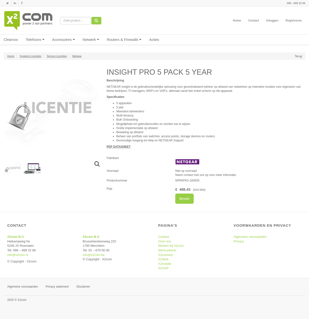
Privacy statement (57, 286)
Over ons (164, 241)
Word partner (167, 250)
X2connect (165, 255)
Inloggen (272, 20)
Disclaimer (83, 286)
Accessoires (63, 39)
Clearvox (11, 39)
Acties (154, 39)
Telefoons (35, 39)
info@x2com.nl (17, 255)
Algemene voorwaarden (250, 237)
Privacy (239, 241)
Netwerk (91, 39)
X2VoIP (163, 268)
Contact (253, 20)
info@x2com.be (94, 255)
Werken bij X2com (171, 245)
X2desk (163, 259)
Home (237, 20)
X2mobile (164, 264)
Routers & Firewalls (124, 39)
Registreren (294, 20)
